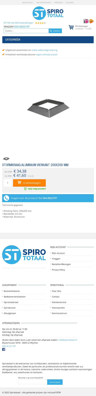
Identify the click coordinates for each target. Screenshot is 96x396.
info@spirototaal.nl (67, 339)
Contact (55, 296)
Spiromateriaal (11, 302)
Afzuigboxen (10, 313)
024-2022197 (22, 26)
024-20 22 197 (9, 346)
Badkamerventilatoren (15, 296)
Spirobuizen (10, 307)
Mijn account (27, 2)
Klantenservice (59, 302)
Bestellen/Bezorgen (61, 264)
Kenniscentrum (59, 313)
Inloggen (70, 2)
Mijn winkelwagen (43, 2)
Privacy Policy (58, 269)
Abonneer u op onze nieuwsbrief (30, 378)
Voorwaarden (58, 307)
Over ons (56, 291)
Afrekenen (58, 2)
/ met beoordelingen (25, 22)
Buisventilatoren (12, 291)
